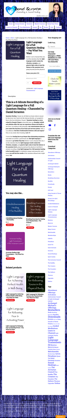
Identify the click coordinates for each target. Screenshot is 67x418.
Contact (58, 27)
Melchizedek (51, 232)
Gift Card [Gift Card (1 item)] (55, 319)
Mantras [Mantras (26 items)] (54, 345)
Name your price (32, 73)
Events (50, 187)
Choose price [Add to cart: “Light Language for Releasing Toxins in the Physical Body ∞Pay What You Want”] (30, 300)
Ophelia (50, 238)
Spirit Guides (51, 257)
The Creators (51, 266)
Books (46, 27)
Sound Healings (52, 254)
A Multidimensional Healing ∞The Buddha (14, 219)
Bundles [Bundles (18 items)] (56, 314)
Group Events (19, 24)
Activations (51, 155)
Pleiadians (51, 241)
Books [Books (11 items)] (50, 312)
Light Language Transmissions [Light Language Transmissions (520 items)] (54, 341)
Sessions (29, 24)
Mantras (50, 220)
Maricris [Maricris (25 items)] (51, 347)
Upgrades (50, 278)
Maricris (50, 223)
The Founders (52, 269)
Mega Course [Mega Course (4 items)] (56, 349)
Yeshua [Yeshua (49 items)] (57, 383)
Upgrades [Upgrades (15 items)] (51, 383)
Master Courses (40, 24)
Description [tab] (12, 96)
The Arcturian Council (54, 260)
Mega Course (51, 229)
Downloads (51, 184)
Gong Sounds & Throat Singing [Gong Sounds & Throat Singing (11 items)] (54, 321)
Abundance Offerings (54, 152)
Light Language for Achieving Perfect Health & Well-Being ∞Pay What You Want (14, 295)
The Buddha (51, 263)
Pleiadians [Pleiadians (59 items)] (52, 356)
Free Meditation (25, 27)
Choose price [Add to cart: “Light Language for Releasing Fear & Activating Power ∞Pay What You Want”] (10, 332)
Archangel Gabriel (53, 163)
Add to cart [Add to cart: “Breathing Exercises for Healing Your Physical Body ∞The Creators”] (30, 227)
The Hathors (51, 272)
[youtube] (50, 125)
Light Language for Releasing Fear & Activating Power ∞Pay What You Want (15, 327)
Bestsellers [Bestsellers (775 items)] (54, 310)
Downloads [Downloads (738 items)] (54, 317)
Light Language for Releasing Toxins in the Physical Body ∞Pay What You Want (34, 296)
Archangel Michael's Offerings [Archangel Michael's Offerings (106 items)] (52, 305)
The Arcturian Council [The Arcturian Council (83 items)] (52, 369)
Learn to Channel (11, 27)
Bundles (50, 181)
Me (41, 27)
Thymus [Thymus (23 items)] (57, 381)
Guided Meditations (53, 203)
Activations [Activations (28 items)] (52, 295)
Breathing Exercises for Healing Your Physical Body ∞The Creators (35, 220)
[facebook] (55, 125)
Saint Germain (52, 247)
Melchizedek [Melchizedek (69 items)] (53, 352)
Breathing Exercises (54, 178)
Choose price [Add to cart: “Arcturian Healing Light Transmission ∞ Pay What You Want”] (10, 258)
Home (11, 24)
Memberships (52, 235)
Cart (51, 27)
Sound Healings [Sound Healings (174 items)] (52, 364)
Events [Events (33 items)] (50, 319)
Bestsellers (51, 172)
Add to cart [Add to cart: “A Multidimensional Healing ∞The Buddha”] (10, 224)
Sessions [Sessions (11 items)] (57, 360)
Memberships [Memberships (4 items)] (51, 354)
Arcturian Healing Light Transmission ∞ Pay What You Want (15, 254)
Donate (35, 27)
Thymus (50, 275)
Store (12, 38)
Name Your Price (52, 24)
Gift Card (50, 190)
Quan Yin (50, 244)
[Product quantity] (28, 82)
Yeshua (50, 281)
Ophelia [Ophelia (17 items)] (57, 354)
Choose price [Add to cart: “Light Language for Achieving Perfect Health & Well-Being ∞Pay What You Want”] (10, 300)
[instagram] (50, 129)
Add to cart (36, 83)
